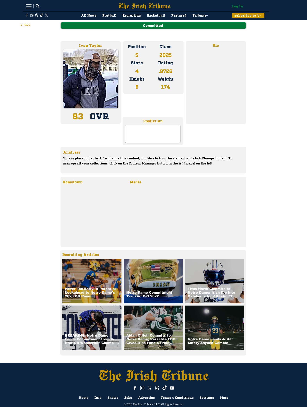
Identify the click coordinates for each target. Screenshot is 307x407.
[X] (46, 15)
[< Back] (26, 25)
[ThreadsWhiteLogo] (37, 15)
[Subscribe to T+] (248, 15)
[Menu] (29, 6)
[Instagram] (32, 15)
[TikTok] (41, 15)
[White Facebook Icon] (27, 15)
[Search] (37, 6)
